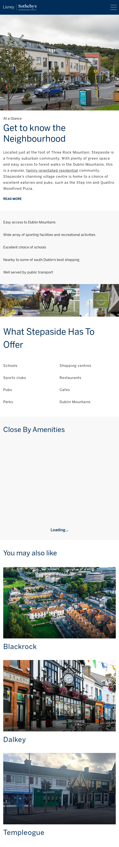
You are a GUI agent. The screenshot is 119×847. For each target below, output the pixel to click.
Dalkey (14, 739)
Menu (113, 7)
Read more (12, 199)
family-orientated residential (52, 170)
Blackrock (20, 647)
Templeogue (24, 832)
